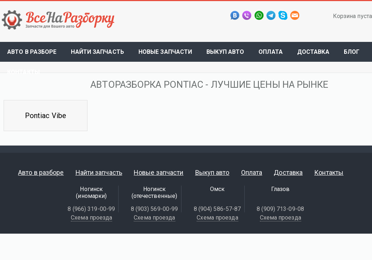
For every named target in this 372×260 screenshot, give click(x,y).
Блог (351, 51)
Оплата (270, 51)
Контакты (23, 72)
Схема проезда (91, 217)
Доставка (313, 51)
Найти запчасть (97, 51)
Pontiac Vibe (45, 115)
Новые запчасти (165, 51)
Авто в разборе (31, 51)
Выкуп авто (225, 51)
